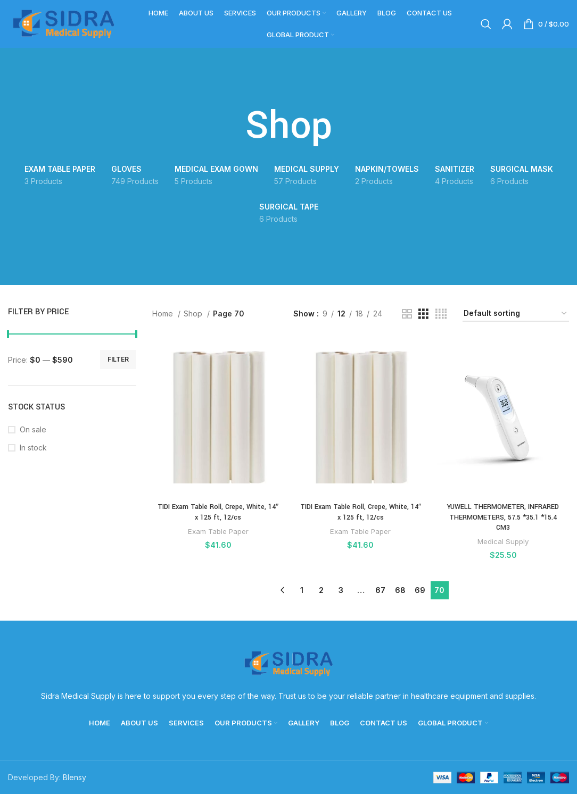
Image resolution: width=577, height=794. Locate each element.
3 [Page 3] (341, 590)
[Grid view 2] (407, 314)
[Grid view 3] (423, 314)
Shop (194, 313)
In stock (33, 447)
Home (163, 313)
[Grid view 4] (441, 314)
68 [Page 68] (400, 590)
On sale (33, 429)
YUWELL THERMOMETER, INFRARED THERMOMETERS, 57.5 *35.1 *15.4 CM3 (503, 517)
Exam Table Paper (218, 531)
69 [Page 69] (420, 590)
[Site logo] (64, 23)
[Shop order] (516, 314)
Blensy (74, 777)
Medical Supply (503, 541)
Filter (118, 359)
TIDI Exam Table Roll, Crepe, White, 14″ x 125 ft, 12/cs (218, 512)
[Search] (486, 24)
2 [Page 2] (321, 590)
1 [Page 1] (301, 590)
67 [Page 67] (380, 590)
